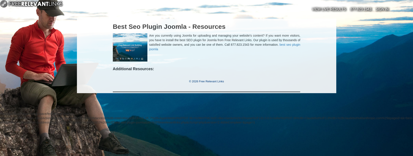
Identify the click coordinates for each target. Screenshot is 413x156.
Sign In (382, 9)
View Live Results (329, 9)
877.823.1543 (360, 9)
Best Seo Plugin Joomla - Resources (169, 26)
